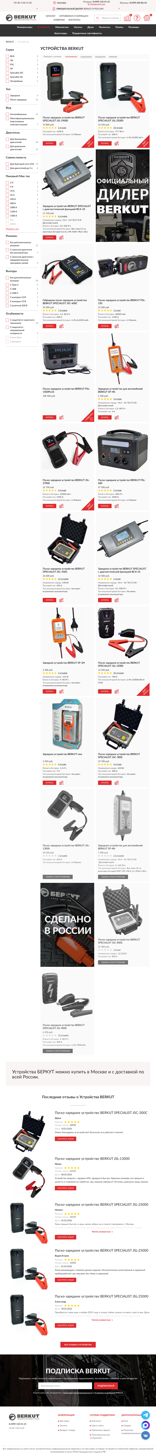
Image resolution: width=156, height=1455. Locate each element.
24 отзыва (118, 128)
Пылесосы (104, 27)
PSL (12, 65)
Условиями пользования (104, 1393)
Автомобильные (18, 114)
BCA (12, 56)
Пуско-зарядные (18, 100)
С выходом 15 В (18, 301)
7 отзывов (62, 310)
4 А (11, 187)
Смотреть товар (65, 1139)
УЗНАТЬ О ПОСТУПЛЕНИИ (58, 877)
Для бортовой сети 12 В (22, 164)
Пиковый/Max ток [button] (18, 176)
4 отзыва (62, 764)
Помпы (119, 27)
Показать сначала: (52, 57)
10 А (12, 191)
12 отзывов (63, 579)
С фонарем (15, 342)
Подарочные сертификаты (87, 33)
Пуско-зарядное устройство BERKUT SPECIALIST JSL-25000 (101, 1204)
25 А (12, 195)
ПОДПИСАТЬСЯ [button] (106, 1386)
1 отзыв (116, 310)
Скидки (127, 1426)
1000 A (13, 207)
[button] (96, 4)
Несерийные (16, 81)
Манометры (62, 27)
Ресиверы (133, 27)
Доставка (64, 1421)
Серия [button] (10, 50)
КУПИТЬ (49, 143)
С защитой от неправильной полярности (17, 330)
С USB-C (14, 293)
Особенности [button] (14, 313)
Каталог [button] (51, 16)
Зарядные (15, 96)
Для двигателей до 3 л (21, 168)
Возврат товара (67, 1430)
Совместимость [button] (16, 157)
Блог (125, 1421)
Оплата (63, 1426)
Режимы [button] (11, 236)
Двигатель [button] (13, 132)
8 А (11, 220)
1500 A (13, 216)
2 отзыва (62, 128)
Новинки (59, 20)
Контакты (74, 20)
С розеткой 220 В (18, 306)
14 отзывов (63, 1035)
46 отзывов (118, 673)
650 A (13, 224)
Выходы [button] (11, 271)
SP (11, 69)
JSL (11, 60)
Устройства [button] (44, 27)
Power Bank (16, 338)
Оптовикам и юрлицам (73, 16)
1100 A (13, 212)
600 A (13, 203)
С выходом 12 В (18, 297)
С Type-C (14, 285)
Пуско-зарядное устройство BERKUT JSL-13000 (92, 1158)
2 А (11, 183)
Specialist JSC (16, 73)
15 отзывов (118, 856)
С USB (13, 289)
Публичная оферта (101, 1430)
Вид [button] (8, 108)
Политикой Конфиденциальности (77, 1393)
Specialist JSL (16, 77)
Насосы (78, 27)
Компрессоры (24, 27)
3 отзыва (117, 399)
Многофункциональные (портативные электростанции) (22, 121)
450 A (13, 199)
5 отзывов (62, 673)
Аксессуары (60, 33)
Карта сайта (98, 1426)
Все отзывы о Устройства (78, 1345)
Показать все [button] (12, 229)
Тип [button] (8, 89)
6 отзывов (62, 216)
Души (90, 27)
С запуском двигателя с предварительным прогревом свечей (22, 260)
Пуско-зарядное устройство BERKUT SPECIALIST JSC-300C (101, 1113)
